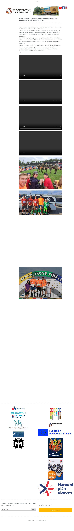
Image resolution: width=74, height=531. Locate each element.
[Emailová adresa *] (55, 505)
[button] (37, 5)
